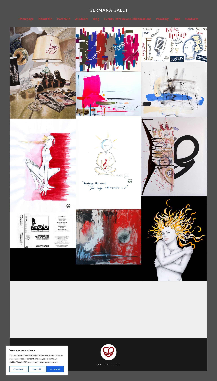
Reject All (36, 369)
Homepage (26, 19)
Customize (18, 369)
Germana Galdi (108, 10)
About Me (45, 19)
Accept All (55, 369)
